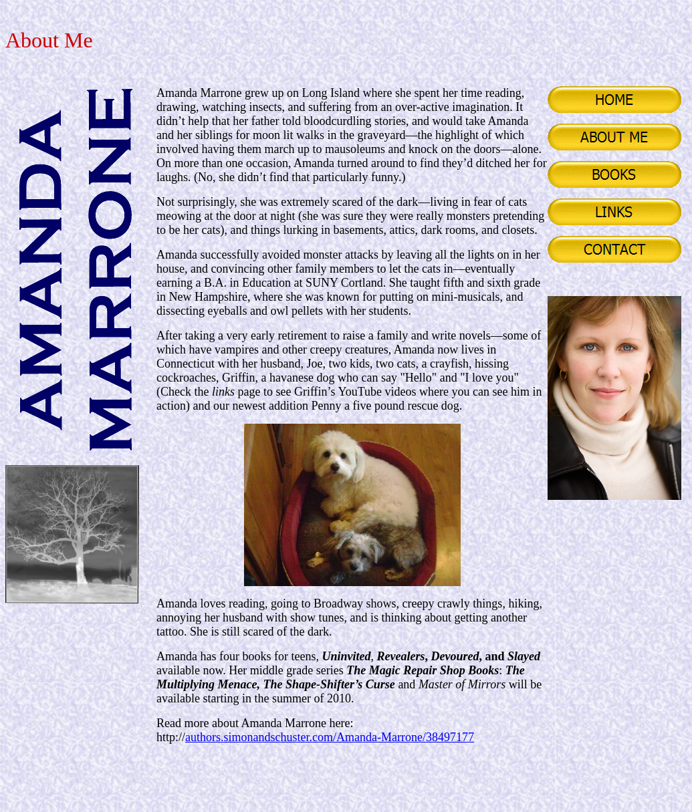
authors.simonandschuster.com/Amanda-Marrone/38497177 (329, 737)
